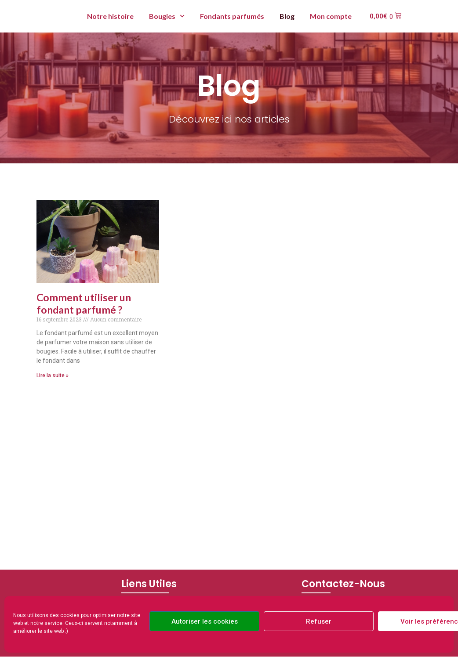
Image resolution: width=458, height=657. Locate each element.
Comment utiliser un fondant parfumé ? (83, 303)
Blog (287, 16)
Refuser (318, 621)
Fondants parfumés (232, 16)
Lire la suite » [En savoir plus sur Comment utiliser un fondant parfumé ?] (52, 375)
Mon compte (331, 16)
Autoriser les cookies (204, 621)
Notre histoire (110, 16)
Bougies (167, 16)
